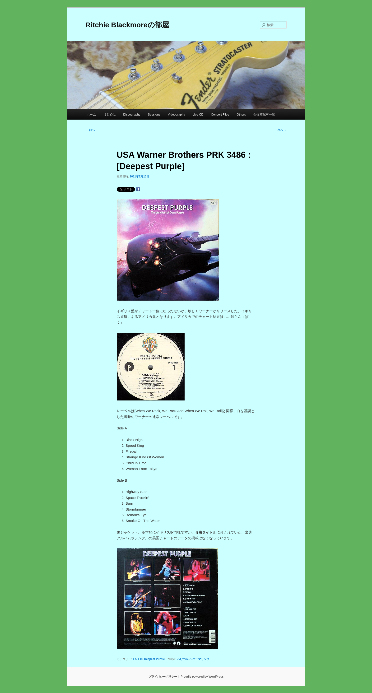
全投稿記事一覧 (264, 114)
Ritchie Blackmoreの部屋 (127, 25)
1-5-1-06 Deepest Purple (149, 659)
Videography (176, 114)
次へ (282, 130)
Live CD (197, 114)
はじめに (109, 114)
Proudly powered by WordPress (202, 676)
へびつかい (184, 659)
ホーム (91, 114)
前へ (90, 130)
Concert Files (220, 114)
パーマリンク (200, 659)
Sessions (154, 114)
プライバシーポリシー (163, 676)
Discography (131, 114)
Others (241, 114)
